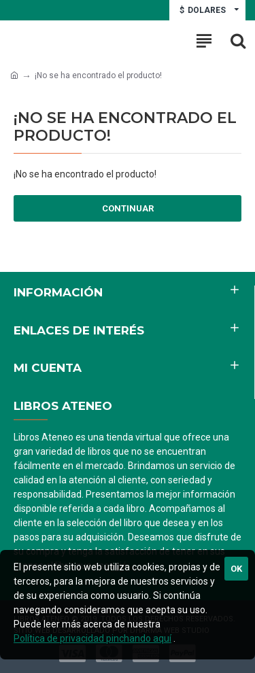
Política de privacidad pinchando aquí (92, 638)
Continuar (128, 208)
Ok (236, 569)
